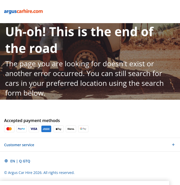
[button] (90, 144)
